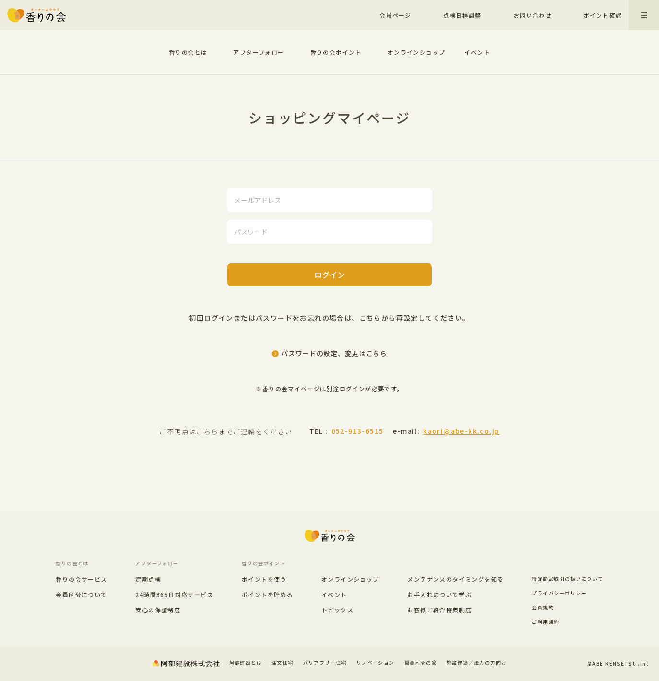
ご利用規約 (545, 621)
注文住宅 (282, 662)
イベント (477, 52)
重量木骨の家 (420, 662)
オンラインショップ (417, 52)
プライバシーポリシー (559, 593)
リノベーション (375, 662)
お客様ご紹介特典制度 (439, 610)
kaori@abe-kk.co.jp (461, 431)
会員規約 (543, 607)
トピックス (337, 610)
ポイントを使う (264, 579)
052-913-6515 (357, 431)
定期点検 (148, 579)
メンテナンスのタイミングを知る (455, 579)
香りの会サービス (81, 579)
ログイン (329, 274)
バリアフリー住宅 (325, 662)
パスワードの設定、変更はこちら (334, 353)
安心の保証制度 (157, 610)
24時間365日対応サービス (174, 594)
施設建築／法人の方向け (476, 662)
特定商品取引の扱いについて (567, 578)
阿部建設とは (245, 662)
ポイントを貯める (267, 594)
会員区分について (81, 594)
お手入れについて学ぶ (439, 594)
